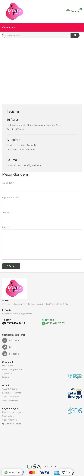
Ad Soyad (8, 182)
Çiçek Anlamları (9, 419)
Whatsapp (12, 472)
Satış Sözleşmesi (10, 400)
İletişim (5, 377)
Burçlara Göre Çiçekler (12, 411)
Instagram (10, 353)
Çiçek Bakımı (8, 415)
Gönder (11, 266)
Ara (66, 472)
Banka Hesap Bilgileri (12, 369)
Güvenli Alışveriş (9, 388)
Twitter (9, 346)
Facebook (10, 340)
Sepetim (73, 11)
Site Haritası (7, 373)
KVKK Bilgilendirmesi (11, 392)
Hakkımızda (7, 365)
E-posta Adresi (10, 197)
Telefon (6, 212)
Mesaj (5, 227)
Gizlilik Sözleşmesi (10, 396)
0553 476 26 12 (12, 323)
